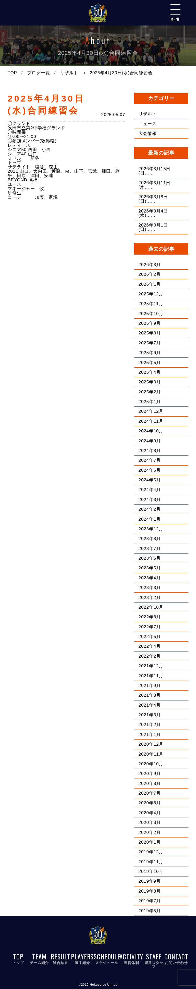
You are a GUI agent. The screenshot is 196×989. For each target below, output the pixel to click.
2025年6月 (150, 352)
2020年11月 (151, 754)
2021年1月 (150, 734)
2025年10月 (151, 313)
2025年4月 (150, 372)
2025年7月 (150, 342)
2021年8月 (150, 695)
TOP (12, 72)
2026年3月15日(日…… (155, 170)
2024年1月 (150, 519)
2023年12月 (151, 528)
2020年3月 (150, 822)
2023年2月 (150, 597)
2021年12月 (151, 665)
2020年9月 (150, 773)
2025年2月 (150, 391)
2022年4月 (150, 646)
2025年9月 (150, 323)
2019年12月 (151, 851)
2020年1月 (150, 842)
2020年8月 (150, 783)
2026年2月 (150, 274)
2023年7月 (150, 548)
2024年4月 (150, 489)
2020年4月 (150, 812)
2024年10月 (151, 430)
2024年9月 (150, 440)
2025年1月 (150, 401)
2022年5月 (150, 636)
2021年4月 (150, 705)
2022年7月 (150, 626)
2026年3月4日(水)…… (153, 213)
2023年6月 (150, 558)
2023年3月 (150, 587)
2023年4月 (150, 577)
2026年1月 (150, 284)
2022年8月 (150, 616)
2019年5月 (150, 910)
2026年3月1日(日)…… (153, 227)
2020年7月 (150, 793)
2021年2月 (150, 724)
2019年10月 (151, 871)
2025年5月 (150, 362)
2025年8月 (150, 333)
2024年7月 (150, 460)
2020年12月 (151, 744)
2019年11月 (151, 861)
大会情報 (148, 133)
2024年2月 (150, 509)
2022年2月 (150, 656)
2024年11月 (151, 421)
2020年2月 (150, 832)
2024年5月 (150, 479)
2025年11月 (151, 303)
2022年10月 (151, 607)
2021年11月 (151, 675)
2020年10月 (151, 763)
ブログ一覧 (38, 72)
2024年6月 (150, 470)
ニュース (148, 123)
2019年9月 (150, 881)
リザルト (69, 72)
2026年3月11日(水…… (155, 184)
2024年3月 (150, 499)
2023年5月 (150, 568)
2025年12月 (151, 293)
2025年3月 (150, 381)
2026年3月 (150, 264)
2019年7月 (150, 900)
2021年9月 (150, 685)
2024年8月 (150, 450)
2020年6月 (150, 802)
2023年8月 (150, 538)
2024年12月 (151, 411)
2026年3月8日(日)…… (153, 199)
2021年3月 (150, 714)
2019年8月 (150, 890)
